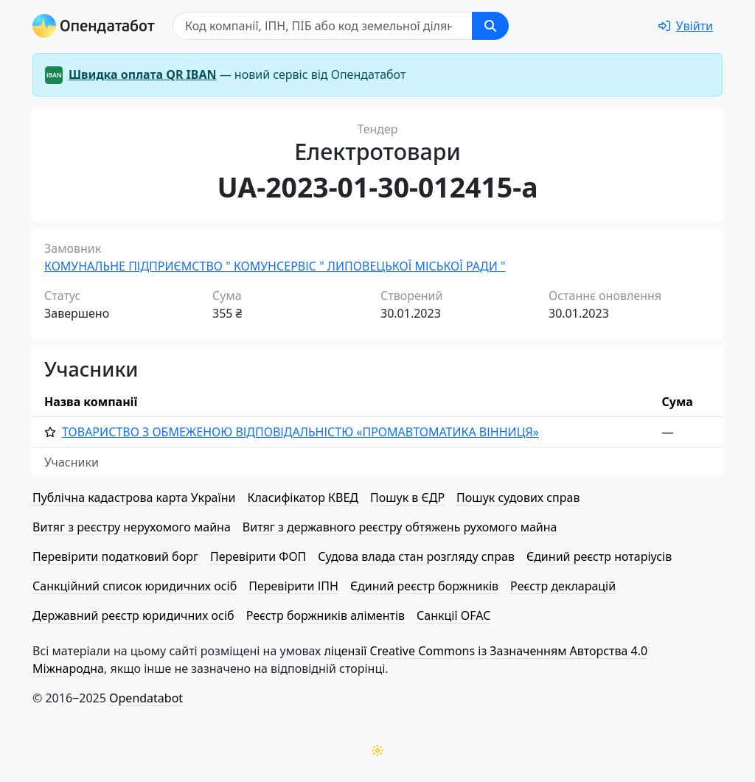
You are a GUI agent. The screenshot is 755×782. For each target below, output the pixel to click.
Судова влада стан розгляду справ (416, 556)
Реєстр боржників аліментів (325, 615)
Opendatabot (146, 698)
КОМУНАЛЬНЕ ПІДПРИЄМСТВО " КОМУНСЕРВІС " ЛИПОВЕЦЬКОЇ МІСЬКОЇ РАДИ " (275, 266)
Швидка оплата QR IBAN (143, 74)
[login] (686, 26)
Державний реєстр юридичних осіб (133, 615)
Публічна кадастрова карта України (133, 497)
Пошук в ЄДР (407, 497)
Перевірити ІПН (293, 586)
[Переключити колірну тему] (377, 750)
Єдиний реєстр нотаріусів (599, 556)
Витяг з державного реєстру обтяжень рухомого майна (400, 527)
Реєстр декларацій (563, 586)
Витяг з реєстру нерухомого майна (131, 527)
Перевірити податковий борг (115, 556)
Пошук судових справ (518, 497)
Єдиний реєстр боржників (424, 586)
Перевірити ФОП (258, 556)
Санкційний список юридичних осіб (134, 586)
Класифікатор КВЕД (302, 497)
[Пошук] (323, 26)
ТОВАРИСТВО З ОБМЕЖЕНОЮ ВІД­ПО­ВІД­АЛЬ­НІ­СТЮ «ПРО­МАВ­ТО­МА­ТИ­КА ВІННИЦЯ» (300, 432)
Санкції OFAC (453, 615)
